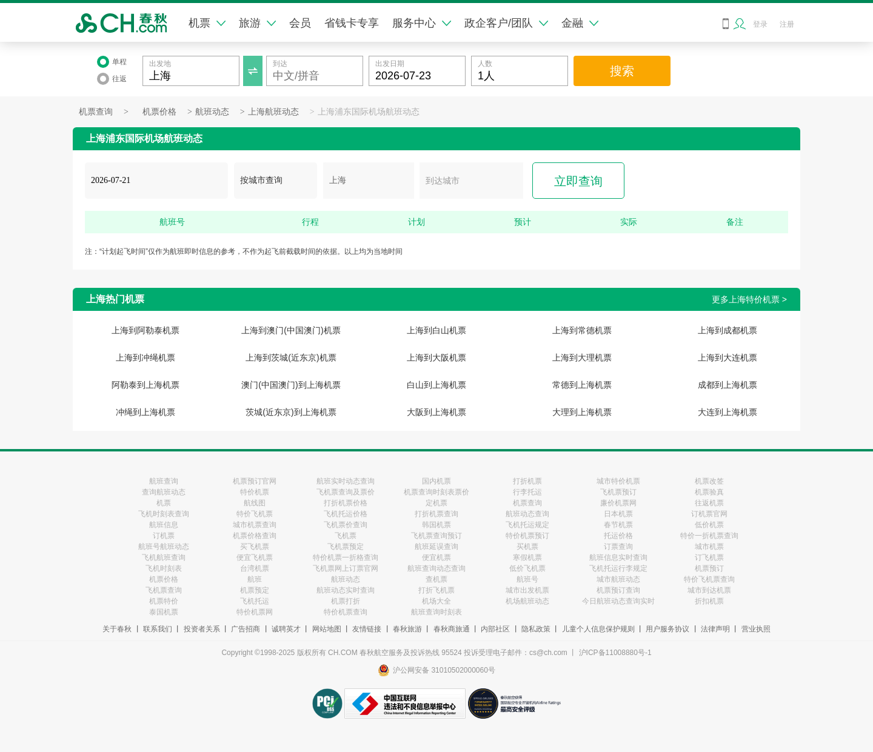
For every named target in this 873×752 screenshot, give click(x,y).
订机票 (164, 535)
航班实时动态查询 (345, 481)
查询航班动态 (164, 492)
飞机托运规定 (527, 525)
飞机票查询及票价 (345, 492)
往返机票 (709, 503)
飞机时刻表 (164, 568)
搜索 (622, 71)
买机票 (527, 546)
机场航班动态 (527, 601)
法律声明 (715, 629)
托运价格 (618, 535)
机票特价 (163, 601)
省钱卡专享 (351, 23)
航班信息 (163, 525)
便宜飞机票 (254, 557)
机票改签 (709, 481)
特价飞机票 (254, 514)
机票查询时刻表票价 (436, 492)
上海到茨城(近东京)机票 (291, 357)
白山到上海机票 (436, 385)
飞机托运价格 (345, 514)
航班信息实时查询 (618, 557)
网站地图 (326, 629)
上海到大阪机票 (436, 357)
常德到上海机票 (582, 385)
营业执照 (756, 629)
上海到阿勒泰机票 (145, 330)
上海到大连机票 (727, 357)
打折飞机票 (436, 590)
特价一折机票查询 (709, 535)
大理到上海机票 (582, 412)
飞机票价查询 (345, 525)
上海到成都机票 (727, 330)
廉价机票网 (618, 503)
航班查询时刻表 (436, 612)
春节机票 (618, 525)
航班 (254, 579)
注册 (787, 24)
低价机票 (709, 525)
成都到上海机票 (727, 385)
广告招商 (245, 629)
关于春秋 (117, 629)
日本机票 (618, 514)
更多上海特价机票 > (749, 299)
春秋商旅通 (451, 629)
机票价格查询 (254, 535)
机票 (207, 23)
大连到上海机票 (727, 412)
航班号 (527, 579)
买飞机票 (254, 546)
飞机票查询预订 (436, 535)
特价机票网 (254, 612)
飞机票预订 (618, 492)
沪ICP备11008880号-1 (615, 652)
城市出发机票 (527, 590)
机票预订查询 (618, 590)
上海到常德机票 (582, 330)
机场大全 (436, 601)
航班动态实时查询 (345, 590)
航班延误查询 (436, 546)
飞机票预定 (345, 546)
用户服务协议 (667, 629)
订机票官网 (709, 514)
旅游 (257, 23)
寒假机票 (527, 557)
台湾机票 (254, 568)
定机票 (436, 503)
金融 (579, 23)
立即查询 (578, 181)
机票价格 (159, 111)
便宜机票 (436, 557)
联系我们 (157, 629)
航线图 (255, 503)
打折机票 (527, 481)
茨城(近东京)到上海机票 (291, 412)
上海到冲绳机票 (145, 357)
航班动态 (212, 111)
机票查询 (96, 111)
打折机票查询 (436, 514)
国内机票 (436, 481)
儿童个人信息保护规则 (598, 629)
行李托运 (527, 492)
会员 (300, 23)
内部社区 (495, 629)
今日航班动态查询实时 (618, 601)
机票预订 (709, 568)
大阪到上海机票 (436, 412)
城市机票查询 (254, 525)
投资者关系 (202, 629)
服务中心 (421, 23)
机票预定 (254, 590)
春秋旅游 (407, 629)
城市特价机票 (618, 481)
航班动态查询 (527, 514)
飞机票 (345, 535)
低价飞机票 (527, 568)
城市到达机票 (709, 590)
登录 (760, 24)
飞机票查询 (164, 590)
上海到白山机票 (436, 330)
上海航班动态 (273, 111)
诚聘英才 (286, 629)
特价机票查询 (345, 612)
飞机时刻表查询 (163, 514)
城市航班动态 (618, 579)
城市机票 (709, 546)
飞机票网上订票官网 (345, 568)
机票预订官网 (254, 481)
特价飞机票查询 (709, 579)
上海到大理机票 (582, 357)
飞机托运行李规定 (618, 568)
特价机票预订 (527, 535)
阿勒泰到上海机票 (145, 385)
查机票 (436, 579)
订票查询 (618, 546)
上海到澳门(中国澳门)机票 (290, 330)
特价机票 (254, 492)
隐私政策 (535, 629)
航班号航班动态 (163, 546)
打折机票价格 (345, 503)
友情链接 (366, 629)
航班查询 (163, 481)
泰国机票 (163, 612)
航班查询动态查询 (436, 568)
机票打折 (345, 601)
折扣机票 (709, 601)
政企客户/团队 (506, 23)
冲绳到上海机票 (145, 412)
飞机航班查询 (164, 557)
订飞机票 (709, 557)
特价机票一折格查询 (345, 557)
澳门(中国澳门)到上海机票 (290, 385)
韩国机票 (436, 525)
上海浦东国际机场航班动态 (369, 111)
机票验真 (709, 492)
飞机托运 (254, 601)
